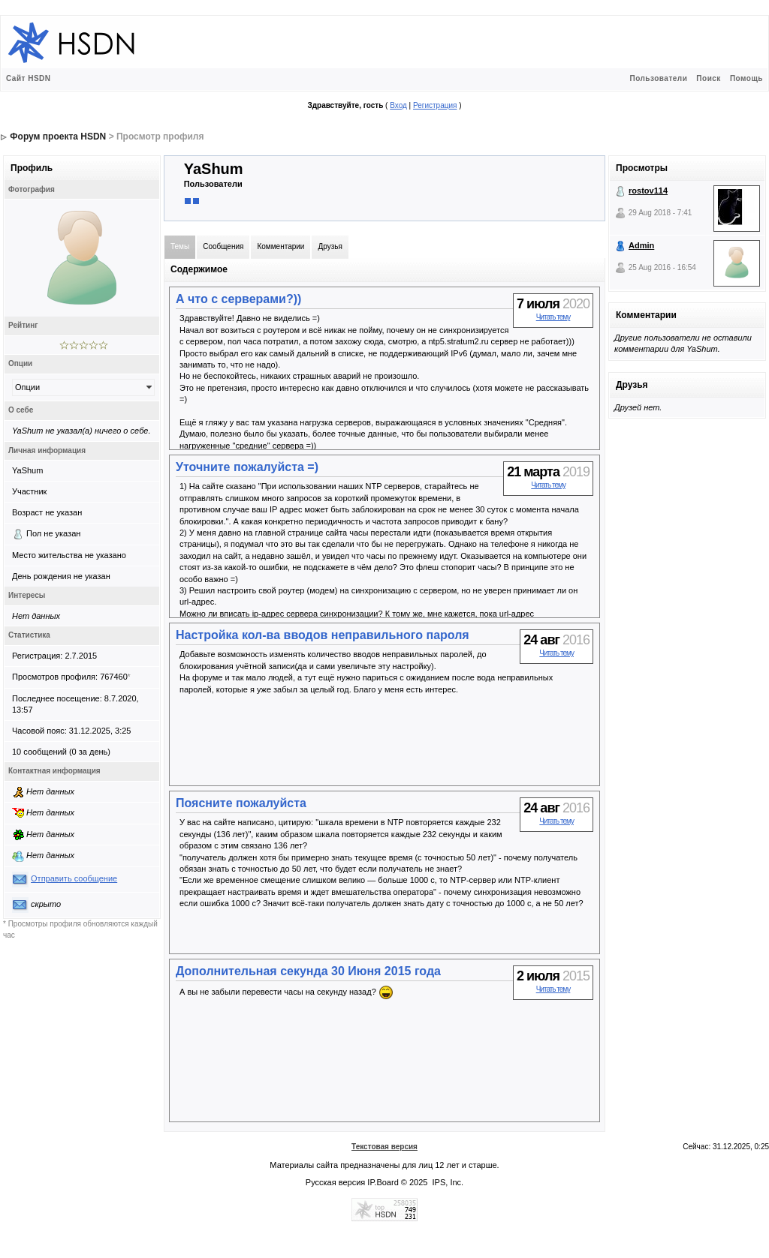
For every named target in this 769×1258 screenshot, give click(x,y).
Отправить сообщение (74, 878)
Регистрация (435, 105)
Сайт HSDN (28, 78)
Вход (398, 105)
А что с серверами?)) (238, 299)
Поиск (708, 78)
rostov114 (648, 190)
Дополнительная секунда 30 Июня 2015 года (308, 971)
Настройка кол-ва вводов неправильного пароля (322, 635)
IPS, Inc (447, 1182)
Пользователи (658, 78)
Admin (641, 245)
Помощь (746, 78)
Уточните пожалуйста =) (247, 467)
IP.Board (382, 1182)
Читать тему (553, 317)
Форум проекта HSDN (58, 136)
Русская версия (335, 1182)
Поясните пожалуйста (241, 803)
